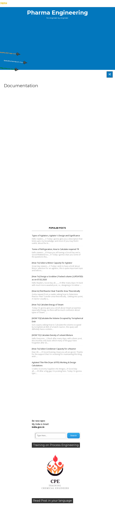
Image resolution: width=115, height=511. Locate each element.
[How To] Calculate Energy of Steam (47, 305)
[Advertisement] (57, 95)
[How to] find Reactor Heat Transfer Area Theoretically (56, 291)
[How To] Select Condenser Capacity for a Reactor (54, 349)
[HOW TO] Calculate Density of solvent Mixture (52, 335)
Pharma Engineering (57, 12)
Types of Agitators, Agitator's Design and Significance (56, 235)
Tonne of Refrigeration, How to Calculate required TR (55, 249)
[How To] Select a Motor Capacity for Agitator (52, 263)
